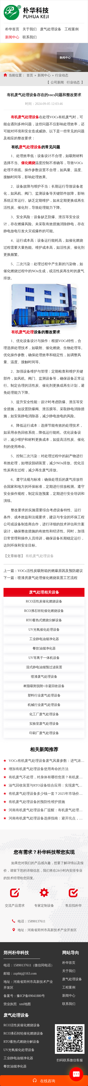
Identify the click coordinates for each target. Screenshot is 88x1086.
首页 (30, 75)
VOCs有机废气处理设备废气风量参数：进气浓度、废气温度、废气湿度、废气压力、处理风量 (42, 762)
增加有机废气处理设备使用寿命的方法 (36, 769)
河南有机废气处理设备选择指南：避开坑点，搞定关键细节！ (43, 819)
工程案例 (72, 29)
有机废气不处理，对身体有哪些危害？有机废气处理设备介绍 (43, 778)
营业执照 (10, 1004)
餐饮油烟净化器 (15, 1066)
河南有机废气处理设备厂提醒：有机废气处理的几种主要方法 (43, 811)
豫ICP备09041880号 (31, 996)
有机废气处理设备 (40, 556)
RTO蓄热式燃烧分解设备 (21, 1041)
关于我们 (30, 29)
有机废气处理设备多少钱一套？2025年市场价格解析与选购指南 (43, 795)
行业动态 (61, 75)
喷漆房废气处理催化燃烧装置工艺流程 (47, 578)
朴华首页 (12, 29)
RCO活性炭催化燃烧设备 (22, 1025)
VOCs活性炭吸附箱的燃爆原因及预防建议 (50, 571)
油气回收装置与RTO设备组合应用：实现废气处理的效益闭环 (43, 786)
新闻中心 (12, 37)
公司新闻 (57, 82)
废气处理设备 (50, 29)
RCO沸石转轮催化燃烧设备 (23, 1033)
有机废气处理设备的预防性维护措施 (34, 802)
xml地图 (25, 1004)
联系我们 (30, 37)
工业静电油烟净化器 (18, 1058)
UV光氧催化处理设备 (19, 1050)
